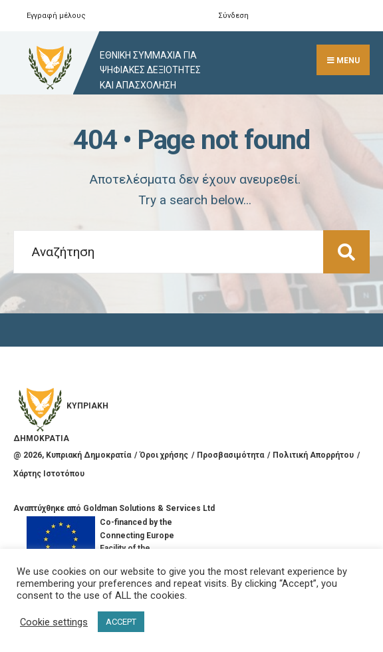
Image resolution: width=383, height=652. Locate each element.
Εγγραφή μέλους (56, 15)
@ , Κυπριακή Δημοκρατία (72, 455)
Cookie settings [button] (54, 622)
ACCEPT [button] (121, 622)
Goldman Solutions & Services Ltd (149, 508)
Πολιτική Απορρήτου (313, 455)
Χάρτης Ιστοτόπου (48, 473)
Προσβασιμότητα (230, 455)
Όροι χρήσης (164, 455)
